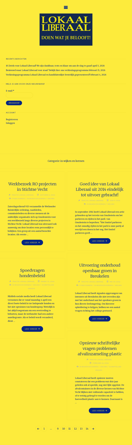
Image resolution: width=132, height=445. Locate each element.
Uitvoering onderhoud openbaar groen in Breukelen (99, 271)
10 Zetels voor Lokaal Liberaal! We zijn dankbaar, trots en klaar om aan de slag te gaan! (49, 66)
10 (63, 428)
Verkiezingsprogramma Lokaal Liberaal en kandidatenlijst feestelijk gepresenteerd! (48, 75)
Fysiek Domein (18, 202)
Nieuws (51, 202)
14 (87, 428)
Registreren (12, 119)
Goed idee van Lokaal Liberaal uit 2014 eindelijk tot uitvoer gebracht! (100, 189)
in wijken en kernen (36, 202)
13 (81, 428)
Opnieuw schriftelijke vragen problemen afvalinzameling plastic (100, 348)
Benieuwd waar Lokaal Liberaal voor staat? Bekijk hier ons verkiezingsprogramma (47, 70)
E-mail (10, 91)
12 (75, 428)
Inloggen (10, 123)
